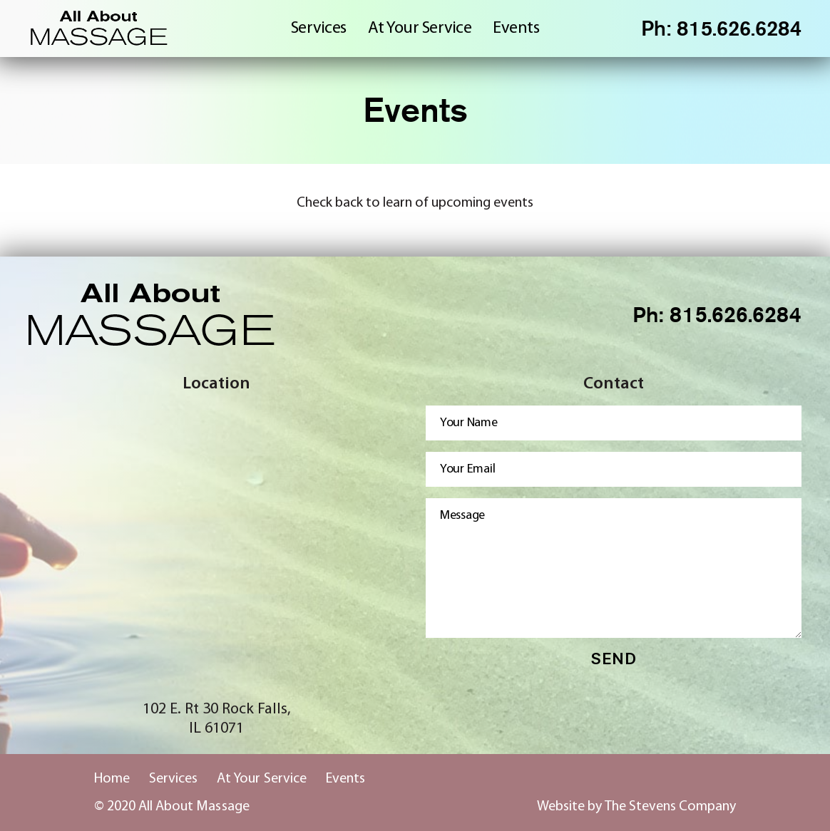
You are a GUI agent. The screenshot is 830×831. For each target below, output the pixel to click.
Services (319, 28)
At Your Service (420, 28)
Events (516, 28)
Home (112, 779)
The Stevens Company (670, 807)
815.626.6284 (736, 28)
